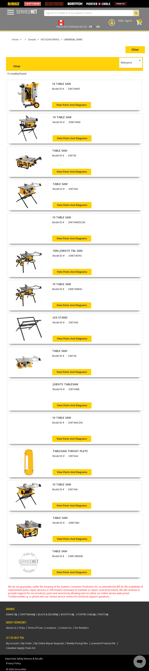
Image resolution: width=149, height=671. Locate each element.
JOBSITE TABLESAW (65, 384)
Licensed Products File (103, 643)
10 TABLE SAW (61, 84)
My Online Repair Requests (49, 643)
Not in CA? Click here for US (72, 26)
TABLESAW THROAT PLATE (70, 451)
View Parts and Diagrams (71, 104)
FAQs (22, 627)
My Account (12, 643)
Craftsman (26, 614)
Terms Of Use (35, 627)
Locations (50, 627)
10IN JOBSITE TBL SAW (67, 251)
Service (26, 11)
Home (15, 39)
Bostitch (66, 614)
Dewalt (32, 39)
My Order (26, 643)
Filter (135, 49)
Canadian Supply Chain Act (20, 648)
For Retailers (81, 627)
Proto (102, 614)
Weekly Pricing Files (77, 643)
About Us (11, 627)
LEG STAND (60, 317)
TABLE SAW (59, 150)
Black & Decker (47, 614)
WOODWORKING (50, 39)
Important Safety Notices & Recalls (24, 658)
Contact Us (65, 627)
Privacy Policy (13, 663)
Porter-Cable (85, 614)
